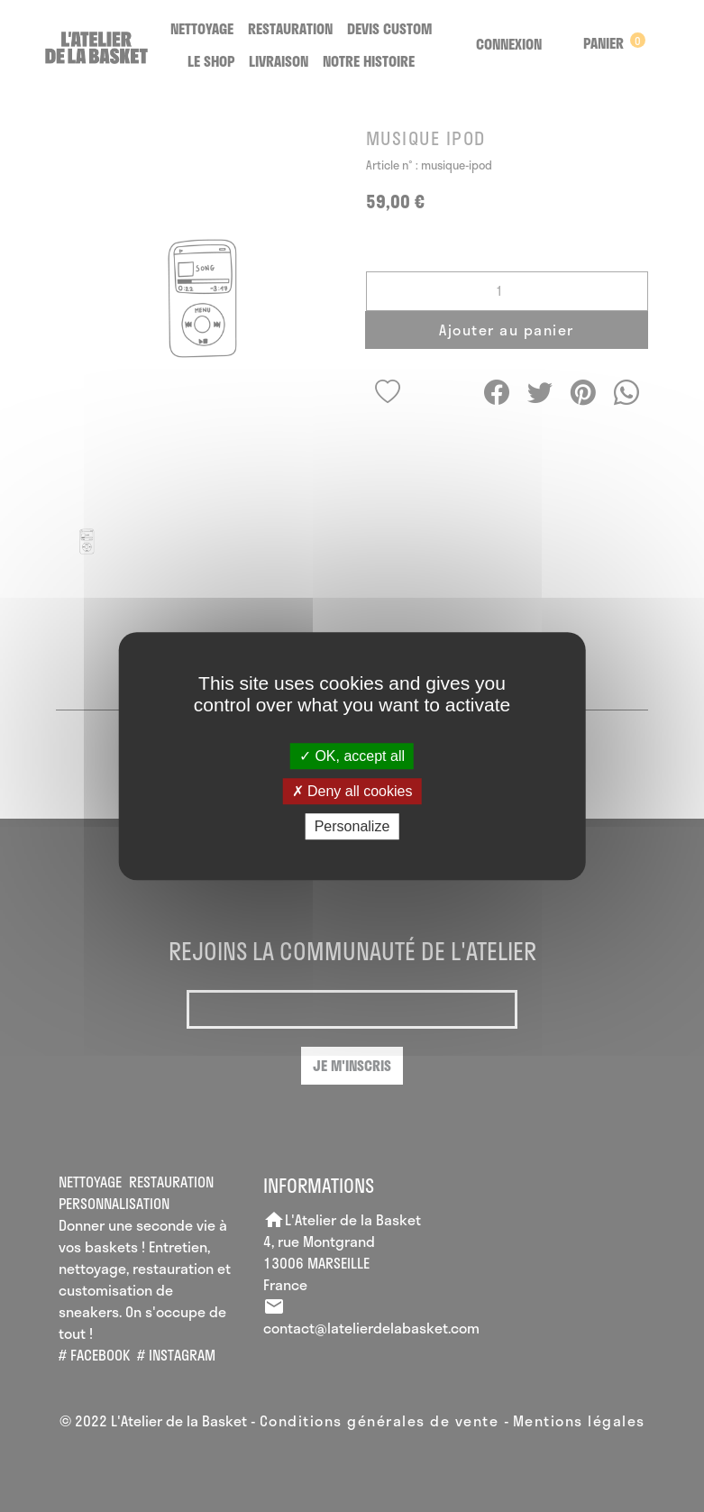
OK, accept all (352, 756)
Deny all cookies (352, 791)
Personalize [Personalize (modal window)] (352, 826)
